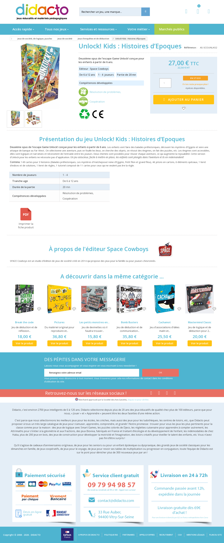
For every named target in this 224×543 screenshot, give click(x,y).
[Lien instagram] (167, 393)
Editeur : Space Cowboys (94, 69)
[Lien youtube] (159, 393)
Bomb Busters (129, 322)
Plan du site (215, 535)
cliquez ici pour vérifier (138, 399)
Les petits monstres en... (94, 322)
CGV (180, 535)
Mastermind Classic (199, 322)
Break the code (24, 322)
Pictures (59, 322)
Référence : (191, 47)
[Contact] (209, 14)
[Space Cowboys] (162, 249)
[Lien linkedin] (175, 393)
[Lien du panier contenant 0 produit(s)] (196, 14)
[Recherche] (145, 11)
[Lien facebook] (151, 393)
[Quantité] (165, 83)
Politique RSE (111, 535)
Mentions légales (196, 535)
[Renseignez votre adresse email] (91, 373)
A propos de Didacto (89, 535)
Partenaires (129, 535)
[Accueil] (11, 39)
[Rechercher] (112, 11)
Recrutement (166, 535)
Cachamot (165, 322)
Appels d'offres (147, 535)
